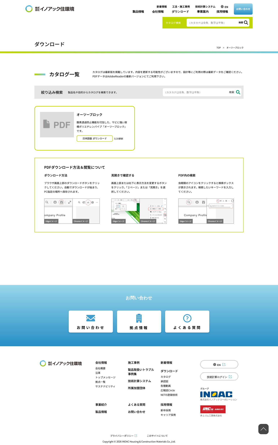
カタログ (166, 376)
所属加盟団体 (136, 388)
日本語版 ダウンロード (95, 138)
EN (226, 7)
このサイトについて (157, 436)
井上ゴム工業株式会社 (213, 411)
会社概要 (100, 368)
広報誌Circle (168, 390)
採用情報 (222, 11)
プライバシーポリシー (122, 436)
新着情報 (162, 6)
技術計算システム (205, 6)
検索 (241, 22)
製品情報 (138, 11)
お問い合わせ (243, 9)
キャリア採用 (168, 415)
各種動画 (166, 386)
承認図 (164, 381)
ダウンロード (180, 11)
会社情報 (158, 11)
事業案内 (203, 11)
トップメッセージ (105, 377)
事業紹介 (101, 404)
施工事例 (134, 362)
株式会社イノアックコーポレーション (218, 396)
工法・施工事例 (181, 6)
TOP (219, 47)
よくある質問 (187, 327)
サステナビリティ (105, 386)
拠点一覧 (100, 382)
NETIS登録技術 (169, 395)
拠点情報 (139, 327)
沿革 (97, 373)
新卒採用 (166, 410)
